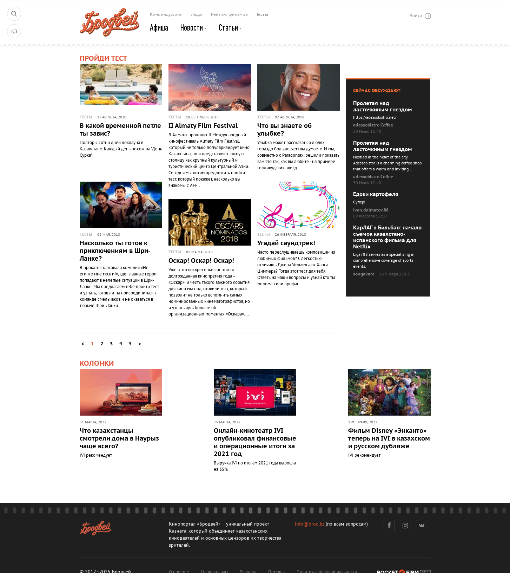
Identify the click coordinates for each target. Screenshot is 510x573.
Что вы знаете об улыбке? (284, 129)
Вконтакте (421, 525)
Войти (419, 16)
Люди (197, 14)
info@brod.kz (309, 524)
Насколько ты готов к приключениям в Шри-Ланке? (115, 251)
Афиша (159, 27)
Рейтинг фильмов (229, 14)
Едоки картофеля (375, 194)
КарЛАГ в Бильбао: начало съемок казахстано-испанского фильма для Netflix (387, 237)
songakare (364, 274)
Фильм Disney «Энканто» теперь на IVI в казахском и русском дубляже (389, 438)
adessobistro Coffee (373, 125)
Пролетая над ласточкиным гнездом (382, 106)
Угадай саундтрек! (286, 243)
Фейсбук (389, 525)
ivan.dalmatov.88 (371, 210)
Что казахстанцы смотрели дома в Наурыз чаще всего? (119, 438)
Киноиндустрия (166, 14)
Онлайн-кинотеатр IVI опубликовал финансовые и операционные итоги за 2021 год (255, 442)
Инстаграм (405, 525)
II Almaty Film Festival (203, 126)
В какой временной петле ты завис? (120, 129)
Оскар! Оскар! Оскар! (201, 261)
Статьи (230, 27)
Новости (193, 27)
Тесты (262, 14)
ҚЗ (14, 31)
